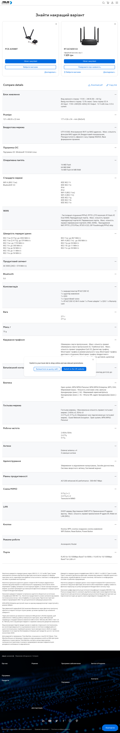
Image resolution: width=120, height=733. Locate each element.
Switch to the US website (74, 369)
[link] (30, 67)
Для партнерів (37, 708)
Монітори (5, 691)
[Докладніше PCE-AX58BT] (50, 72)
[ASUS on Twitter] (56, 721)
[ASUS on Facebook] (63, 721)
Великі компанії (37, 670)
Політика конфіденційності (60, 729)
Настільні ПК (6, 687)
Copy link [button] (111, 85)
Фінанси (34, 696)
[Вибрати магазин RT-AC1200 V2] (72, 72)
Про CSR (4, 670)
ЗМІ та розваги (37, 693)
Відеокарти (5, 701)
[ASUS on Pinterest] (77, 721)
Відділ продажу (96, 686)
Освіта (34, 674)
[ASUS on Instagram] (70, 721)
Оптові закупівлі (96, 682)
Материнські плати (8, 698)
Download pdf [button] (95, 85)
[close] (93, 359)
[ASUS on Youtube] (50, 721)
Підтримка (6, 675)
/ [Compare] (34, 656)
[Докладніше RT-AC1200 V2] (109, 72)
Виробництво (36, 686)
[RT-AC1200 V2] (89, 48)
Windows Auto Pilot (67, 677)
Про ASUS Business (8, 667)
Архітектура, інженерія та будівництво (44, 689)
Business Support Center (69, 686)
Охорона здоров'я (37, 683)
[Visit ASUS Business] (8, 656)
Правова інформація (42, 729)
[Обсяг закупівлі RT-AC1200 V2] (89, 61)
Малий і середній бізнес (40, 667)
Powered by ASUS (96, 674)
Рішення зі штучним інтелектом (42, 703)
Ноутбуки (5, 684)
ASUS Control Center (67, 670)
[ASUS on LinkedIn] (43, 721)
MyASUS (64, 667)
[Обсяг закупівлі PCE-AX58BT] (30, 61)
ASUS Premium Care (97, 667)
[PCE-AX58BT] (30, 48)
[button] (103, 2)
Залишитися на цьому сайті (47, 369)
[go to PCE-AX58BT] (30, 36)
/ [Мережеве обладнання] (23, 656)
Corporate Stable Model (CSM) (100, 670)
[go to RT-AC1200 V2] (89, 36)
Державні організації (39, 700)
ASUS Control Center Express (70, 674)
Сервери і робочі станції (10, 694)
